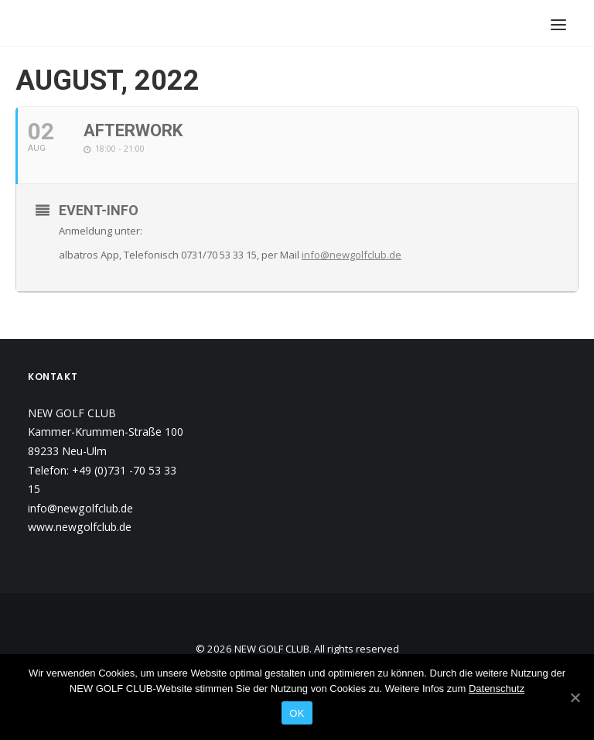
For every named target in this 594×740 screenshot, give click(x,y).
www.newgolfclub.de (79, 526)
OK (296, 713)
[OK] (574, 697)
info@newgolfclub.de (351, 255)
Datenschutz (496, 688)
